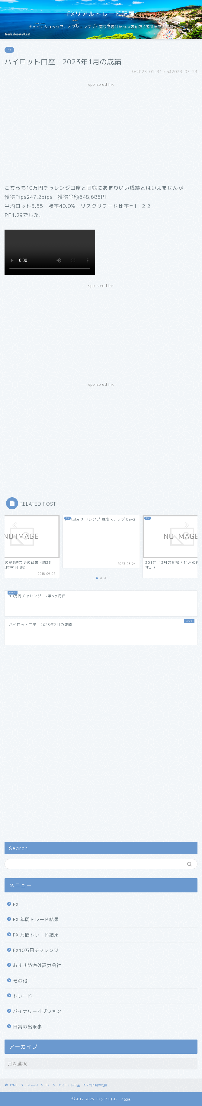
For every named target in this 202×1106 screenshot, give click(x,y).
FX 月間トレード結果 (36, 935)
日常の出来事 (27, 1027)
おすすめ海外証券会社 (37, 965)
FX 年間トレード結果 (36, 919)
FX (9, 50)
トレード (22, 996)
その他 (20, 981)
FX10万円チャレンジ (36, 950)
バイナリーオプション (37, 1011)
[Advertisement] (101, 132)
